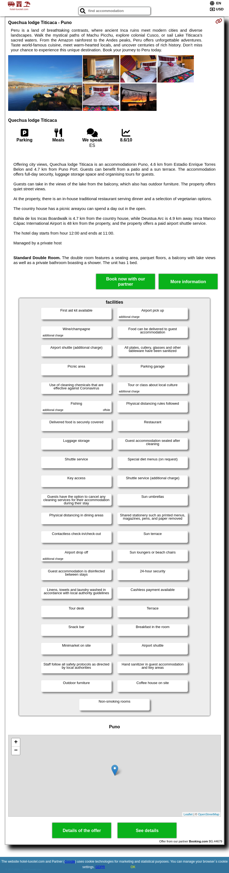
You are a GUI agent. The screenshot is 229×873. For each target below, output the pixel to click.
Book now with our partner (125, 281)
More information (188, 281)
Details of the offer (82, 830)
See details (147, 830)
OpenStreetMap (208, 814)
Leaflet (188, 814)
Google (70, 861)
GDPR (100, 867)
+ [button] (16, 742)
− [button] (16, 751)
